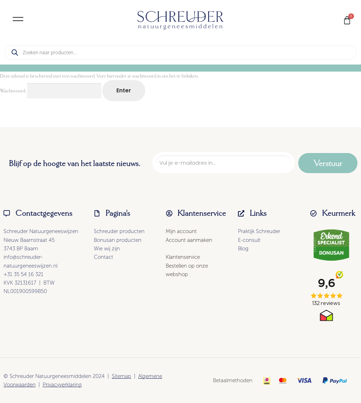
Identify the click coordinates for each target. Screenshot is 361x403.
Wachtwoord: (50, 90)
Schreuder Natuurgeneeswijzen (41, 231)
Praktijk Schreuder (259, 231)
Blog (243, 248)
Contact (103, 257)
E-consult (249, 240)
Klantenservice (183, 257)
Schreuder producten (119, 231)
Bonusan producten (117, 240)
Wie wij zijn (107, 248)
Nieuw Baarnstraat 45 (29, 240)
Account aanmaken (189, 240)
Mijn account (181, 231)
